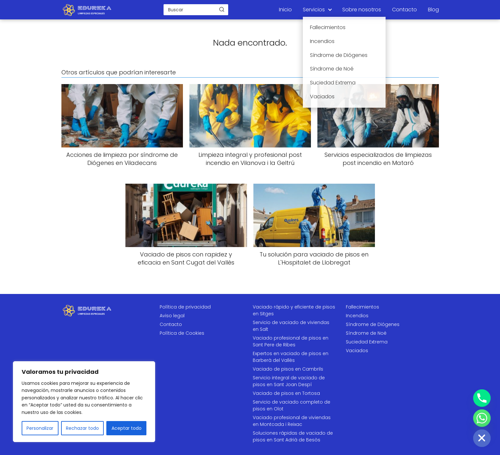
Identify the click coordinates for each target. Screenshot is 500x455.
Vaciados (357, 350)
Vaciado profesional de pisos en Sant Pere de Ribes (290, 341)
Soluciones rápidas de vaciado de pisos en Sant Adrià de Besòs (293, 436)
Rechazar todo (82, 428)
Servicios (314, 9)
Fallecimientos (362, 307)
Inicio (285, 9)
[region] (84, 401)
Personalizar (40, 428)
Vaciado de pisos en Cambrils (288, 369)
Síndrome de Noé (366, 333)
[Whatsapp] (482, 418)
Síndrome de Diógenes (372, 324)
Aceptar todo (127, 428)
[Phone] (482, 398)
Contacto (404, 9)
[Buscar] (221, 9)
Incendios (357, 315)
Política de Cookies (182, 333)
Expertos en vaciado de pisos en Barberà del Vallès (290, 356)
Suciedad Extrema (367, 342)
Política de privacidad (185, 307)
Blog (433, 9)
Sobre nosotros (361, 9)
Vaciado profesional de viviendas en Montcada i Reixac (292, 421)
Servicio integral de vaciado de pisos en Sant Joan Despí (289, 381)
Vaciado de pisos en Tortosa (286, 393)
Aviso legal (172, 315)
